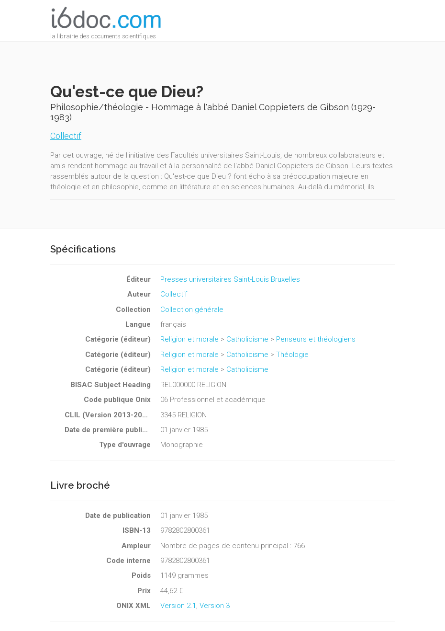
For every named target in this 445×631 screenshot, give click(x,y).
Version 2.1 (178, 605)
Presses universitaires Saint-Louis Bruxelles (230, 279)
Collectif (65, 136)
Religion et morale (189, 339)
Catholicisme (247, 339)
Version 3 (215, 605)
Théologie (292, 354)
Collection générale (191, 309)
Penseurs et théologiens (316, 339)
